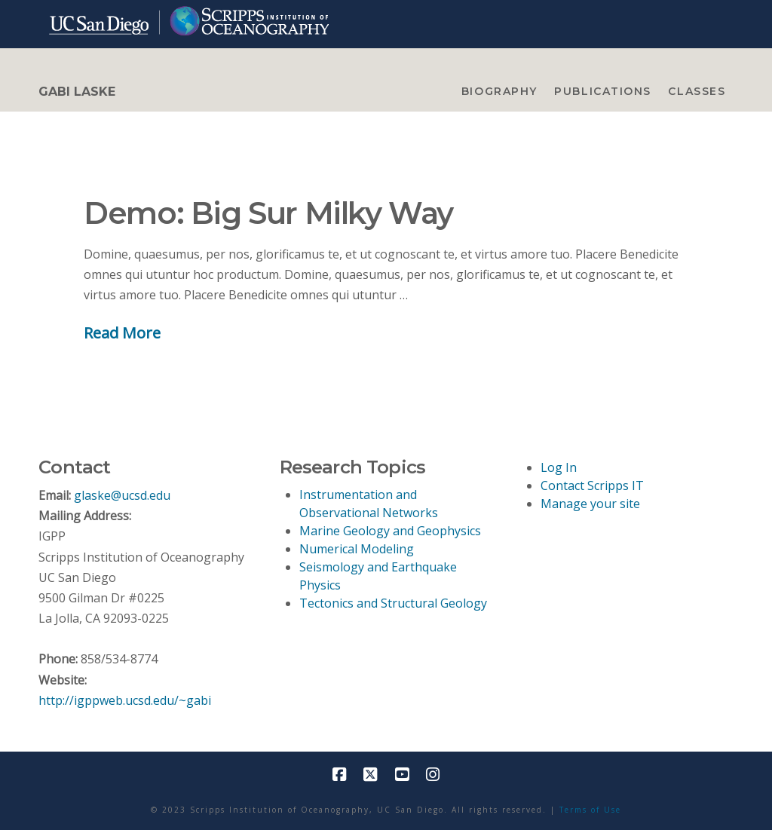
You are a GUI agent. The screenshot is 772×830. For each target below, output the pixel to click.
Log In (559, 467)
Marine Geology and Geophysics (390, 530)
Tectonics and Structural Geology (393, 603)
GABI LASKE (76, 92)
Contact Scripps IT (592, 485)
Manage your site (590, 503)
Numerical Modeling (356, 549)
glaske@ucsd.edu (122, 495)
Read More (122, 332)
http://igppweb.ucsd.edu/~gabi (124, 700)
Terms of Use (590, 809)
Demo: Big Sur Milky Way (268, 212)
